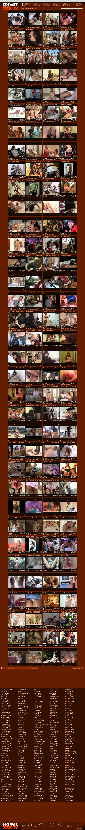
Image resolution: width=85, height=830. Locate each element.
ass (10, 46)
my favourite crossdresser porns (67, 142)
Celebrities (52, 710)
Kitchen (36, 748)
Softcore (20, 783)
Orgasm (67, 762)
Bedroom (67, 698)
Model (3, 759)
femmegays (64, 553)
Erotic (19, 727)
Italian (51, 745)
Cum (19, 719)
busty (29, 83)
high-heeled (14, 440)
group (51, 234)
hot (15, 140)
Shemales (5, 779)
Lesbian (4, 752)
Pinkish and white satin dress (14, 555)
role (35, 140)
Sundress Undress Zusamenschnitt (15, 48)
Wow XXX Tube (57, 5)
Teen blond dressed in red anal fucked (68, 386)
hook (39, 234)
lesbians (46, 665)
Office (19, 762)
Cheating (4, 712)
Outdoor (20, 764)
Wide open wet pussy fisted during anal (34, 199)
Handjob (36, 739)
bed (28, 590)
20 (36, 668)
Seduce (4, 778)
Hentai (4, 741)
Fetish (3, 731)
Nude (35, 760)
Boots (19, 703)
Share (35, 778)
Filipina (20, 731)
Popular (31, 8)
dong (35, 515)
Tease (51, 790)
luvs (67, 253)
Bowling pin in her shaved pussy (15, 405)
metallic (68, 309)
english (32, 309)
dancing (18, 121)
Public (51, 772)
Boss (50, 703)
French (20, 734)
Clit (34, 714)
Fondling (51, 733)
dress (13, 46)
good (32, 178)
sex (33, 46)
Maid (3, 753)
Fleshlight (36, 733)
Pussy (3, 774)
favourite (69, 159)
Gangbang (5, 736)
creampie (29, 665)
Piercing (67, 767)
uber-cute (74, 365)
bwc (45, 515)
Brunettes (20, 707)
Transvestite (21, 795)
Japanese (20, 746)
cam (30, 553)
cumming (69, 290)
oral (54, 290)
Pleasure (20, 769)
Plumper (36, 769)
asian (14, 83)
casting (16, 290)
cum (11, 102)
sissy (36, 27)
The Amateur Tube (47, 5)
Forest (4, 734)
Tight (66, 791)
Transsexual (5, 795)
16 (28, 668)
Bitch (66, 700)
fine (30, 83)
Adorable (36, 691)
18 (32, 668)
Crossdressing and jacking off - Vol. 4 (16, 367)
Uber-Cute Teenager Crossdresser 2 (68, 349)
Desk (50, 720)
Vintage (67, 797)
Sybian (4, 790)
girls (20, 83)
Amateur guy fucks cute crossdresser (51, 67)
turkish (19, 609)
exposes (35, 534)
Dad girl (4, 720)
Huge (19, 743)
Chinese (51, 712)
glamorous (36, 234)
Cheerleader (21, 712)
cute (54, 83)
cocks (16, 215)
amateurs (64, 628)
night (55, 159)
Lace (66, 748)
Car (66, 708)
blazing (11, 365)
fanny (21, 365)
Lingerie (36, 752)
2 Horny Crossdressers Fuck (31, 142)
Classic (4, 714)
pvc (70, 478)
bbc (63, 253)
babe (11, 253)
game (51, 478)
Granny (51, 738)
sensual (73, 515)
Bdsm (35, 698)
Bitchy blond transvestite (31, 461)
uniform (40, 365)
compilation (30, 27)
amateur (11, 83)
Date (35, 8)
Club (50, 714)
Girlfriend (4, 738)
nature (36, 459)
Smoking (67, 781)
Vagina (51, 797)
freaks (34, 459)
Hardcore (52, 739)
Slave (19, 781)
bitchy (29, 478)
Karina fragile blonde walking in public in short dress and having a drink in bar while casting (16, 275)
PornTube (58, 64)
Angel (35, 693)
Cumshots (36, 719)
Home (19, 741)
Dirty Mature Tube (78, 3)
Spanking (4, 784)
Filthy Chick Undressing (30, 180)
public (31, 290)
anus (48, 628)
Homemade (37, 741)
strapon (73, 46)
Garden (20, 736)
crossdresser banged (47, 292)
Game (67, 734)
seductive (69, 46)
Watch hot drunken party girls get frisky (69, 217)
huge (17, 140)
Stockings (20, 786)
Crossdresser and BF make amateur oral (51, 274)
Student (4, 788)
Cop (19, 715)
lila (48, 665)
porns (72, 159)
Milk (3, 757)
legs (70, 102)
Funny (51, 734)
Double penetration (39, 724)
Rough (4, 776)
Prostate (20, 772)
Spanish (51, 783)
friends (51, 253)
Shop (19, 779)
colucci (53, 590)
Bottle (66, 703)
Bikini (19, 700)
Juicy (66, 746)
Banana (36, 696)
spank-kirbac (15, 609)
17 (30, 668)
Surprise (20, 788)
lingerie (71, 328)
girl (62, 46)
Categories (27, 8)
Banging (51, 696)
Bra (19, 705)
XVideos (40, 26)
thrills (69, 178)
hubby (15, 309)
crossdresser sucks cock (66, 255)
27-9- (63, 459)
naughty (65, 121)
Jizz (50, 746)
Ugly (66, 795)
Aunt (3, 696)
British (3, 707)
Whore (19, 800)
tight (15, 403)
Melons (20, 755)
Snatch (4, 783)
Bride (66, 705)
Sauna (51, 776)
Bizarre (4, 701)
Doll (66, 722)
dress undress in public (30, 274)
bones (46, 553)
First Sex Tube (77, 5)
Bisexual (51, 700)
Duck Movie (66, 4)
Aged (50, 691)
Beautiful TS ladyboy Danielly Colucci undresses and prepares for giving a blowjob (50, 575)
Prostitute (36, 772)
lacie (36, 628)
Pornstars (68, 769)
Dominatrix (21, 724)
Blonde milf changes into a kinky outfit (51, 255)
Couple (4, 717)
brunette (29, 234)
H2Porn (58, 45)
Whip (66, 798)
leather (68, 440)
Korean (51, 748)
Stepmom (4, 786)
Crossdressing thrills (65, 161)
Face (66, 727)
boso (28, 553)
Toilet (35, 793)
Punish (67, 772)
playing (33, 140)
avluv (11, 590)
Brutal (35, 707)
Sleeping (36, 781)
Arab (66, 693)
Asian (35, 695)
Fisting (67, 731)
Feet (50, 729)
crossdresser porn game (48, 461)
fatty (15, 46)
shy (16, 159)
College (67, 714)
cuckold (46, 159)
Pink (3, 769)
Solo (35, 783)
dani (16, 590)
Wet (50, 798)
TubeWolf (58, 26)
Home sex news (37, 5)
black (46, 178)
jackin (29, 384)
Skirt (3, 781)
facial (51, 365)
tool (17, 534)
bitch (67, 384)
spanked (52, 384)
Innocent (4, 745)
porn (53, 478)
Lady (19, 750)
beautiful (11, 159)
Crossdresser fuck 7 (65, 48)
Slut (50, 781)
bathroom (48, 27)
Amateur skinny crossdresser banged (33, 405)
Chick (35, 712)
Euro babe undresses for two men (33, 630)
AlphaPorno (23, 26)
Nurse (67, 760)
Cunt (50, 719)
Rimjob (67, 774)
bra (65, 590)
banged (46, 309)
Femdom (67, 729)
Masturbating (68, 753)
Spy (50, 784)
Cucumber (5, 719)
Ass (50, 695)
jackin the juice (29, 367)
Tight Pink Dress (11, 386)
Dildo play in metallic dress (66, 292)
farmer (11, 534)
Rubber (20, 776)
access (63, 590)
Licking (20, 752)
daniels (18, 590)
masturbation (67, 478)
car (29, 590)
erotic (13, 665)
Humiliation (37, 743)
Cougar (67, 715)
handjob (15, 27)
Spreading (36, 784)
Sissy (50, 779)
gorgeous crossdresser (48, 85)
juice (31, 384)
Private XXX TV (25, 823)
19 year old (21, 689)
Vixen (3, 798)
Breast (51, 705)
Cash (3, 710)
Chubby (67, 712)
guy (63, 121)
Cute (66, 719)
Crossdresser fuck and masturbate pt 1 (68, 67)
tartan (38, 365)
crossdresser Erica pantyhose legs (68, 85)
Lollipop (51, 752)
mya (53, 665)
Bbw (19, 698)
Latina (51, 750)
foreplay (33, 83)
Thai (3, 791)
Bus (19, 708)
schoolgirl (34, 365)
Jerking (36, 746)
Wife (35, 800)
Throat (51, 791)
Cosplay (51, 715)
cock (12, 27)
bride (13, 215)
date (49, 159)
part (72, 628)
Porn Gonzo (46, 3)
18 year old (5, 689)
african (11, 459)
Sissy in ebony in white (48, 161)
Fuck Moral (56, 3)
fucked (52, 27)
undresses (19, 309)
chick (11, 553)
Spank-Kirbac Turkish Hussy (14, 592)
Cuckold (67, 717)
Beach (51, 698)
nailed (17, 46)
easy (70, 590)
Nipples (20, 760)
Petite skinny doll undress (13, 611)
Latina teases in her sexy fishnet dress (68, 517)
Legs (66, 750)
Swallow (36, 788)
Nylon (3, 762)
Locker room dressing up (48, 311)
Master (51, 753)
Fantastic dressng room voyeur (67, 592)
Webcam (36, 798)
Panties (36, 764)
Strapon (51, 786)
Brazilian (36, 705)
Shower (36, 779)
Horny (51, 741)
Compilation (5, 715)
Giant (66, 736)
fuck (68, 83)
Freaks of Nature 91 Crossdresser (32, 442)
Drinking (4, 726)
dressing (29, 309)
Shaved (51, 778)
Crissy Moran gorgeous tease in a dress (51, 517)
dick (11, 140)
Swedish (51, 788)
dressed (65, 27)
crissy (46, 534)
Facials (4, 729)
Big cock (4, 700)
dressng (63, 609)
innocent (32, 628)
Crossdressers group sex (48, 217)
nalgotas (66, 459)
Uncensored (5, 797)
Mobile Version (79, 828)
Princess (67, 771)
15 (26, 668)
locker (49, 328)
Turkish (36, 795)
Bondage (67, 701)
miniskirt (38, 609)
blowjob (32, 121)
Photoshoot (52, 767)
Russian (36, 776)
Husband (51, 743)
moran (55, 534)
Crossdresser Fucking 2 (30, 85)
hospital (16, 234)
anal (28, 215)
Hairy (19, 739)
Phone (35, 767)
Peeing (36, 765)
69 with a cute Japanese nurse (49, 199)
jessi (21, 121)
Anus (50, 693)
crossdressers (50, 121)
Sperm (19, 784)
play (71, 309)
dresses (29, 178)
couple (29, 403)
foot (48, 609)
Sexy (19, 778)
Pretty (51, 771)
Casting (20, 710)
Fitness (4, 733)
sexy (52, 403)
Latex (35, 750)
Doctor (35, 722)
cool (53, 628)
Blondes (36, 701)
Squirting (67, 784)
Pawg (19, 765)
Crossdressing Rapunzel (48, 124)
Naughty (4, 760)
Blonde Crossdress (64, 555)
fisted (30, 215)
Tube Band (36, 4)
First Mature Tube (78, 4)
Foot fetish (68, 733)
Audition (67, 695)
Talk (19, 790)
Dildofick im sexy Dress (48, 555)
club (63, 27)
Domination (5, 724)
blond (65, 403)
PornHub (40, 120)
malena (70, 515)
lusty (54, 27)
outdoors (21, 440)
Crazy (35, 717)
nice (51, 102)
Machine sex (68, 752)
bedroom (29, 121)
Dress (51, 724)
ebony (48, 178)
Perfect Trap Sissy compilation (32, 10)
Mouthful (67, 759)
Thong (19, 791)
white (53, 178)
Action (19, 691)
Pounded (4, 771)
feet (48, 553)
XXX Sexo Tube (26, 4)
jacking (17, 384)
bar (10, 290)
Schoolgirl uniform (70, 776)
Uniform (36, 797)
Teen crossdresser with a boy (14, 161)
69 (2, 691)
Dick (66, 720)
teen (18, 159)
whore (22, 609)
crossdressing (47, 140)
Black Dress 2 (11, 499)
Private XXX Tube (47, 4)
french (19, 478)
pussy (35, 215)
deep (53, 515)
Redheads (20, 774)
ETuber (65, 3)
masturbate (71, 83)
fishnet (66, 534)
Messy (35, 755)
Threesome (37, 791)
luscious (71, 440)
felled (52, 459)
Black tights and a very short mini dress (69, 199)
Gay (35, 736)
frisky (67, 234)
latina (69, 534)
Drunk (19, 726)
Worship (51, 800)
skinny (15, 628)
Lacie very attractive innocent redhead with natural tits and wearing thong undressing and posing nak (33, 612)
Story (35, 786)
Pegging (51, 765)
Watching (20, 798)
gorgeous (65, 46)
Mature (4, 755)
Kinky (3, 748)
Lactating (4, 750)
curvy (14, 553)
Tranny (67, 793)
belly (48, 459)
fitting (36, 553)
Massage (36, 753)
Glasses (20, 738)
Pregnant (36, 771)
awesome (50, 628)
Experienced (37, 727)
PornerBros (23, 196)
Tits (3, 793)
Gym (3, 739)
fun (16, 328)
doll (10, 628)
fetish (48, 440)
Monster (51, 759)
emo (14, 159)
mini (68, 215)
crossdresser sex (29, 29)
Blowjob (51, 701)
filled (17, 478)
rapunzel (52, 140)
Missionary (37, 757)
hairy (71, 665)
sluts (71, 27)
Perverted (4, 767)
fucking (34, 102)
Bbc (3, 698)
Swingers (67, 788)
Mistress (51, 757)
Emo (3, 727)
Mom (19, 759)
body (13, 253)
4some (67, 689)
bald (45, 27)
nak (37, 628)
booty (69, 384)
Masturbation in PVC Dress (66, 461)
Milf (66, 755)
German (51, 736)
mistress (51, 159)
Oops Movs (36, 3)
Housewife (5, 743)
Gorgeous (36, 738)
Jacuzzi (4, 746)
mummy (18, 440)
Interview (36, 745)
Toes (19, 793)
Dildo (3, 722)
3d (34, 689)
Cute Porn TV (25, 5)
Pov (19, 771)
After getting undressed (48, 29)
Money (35, 759)
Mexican (51, 755)
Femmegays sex (64, 536)
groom (68, 328)
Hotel (66, 741)
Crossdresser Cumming (65, 274)
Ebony (51, 726)
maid (39, 440)
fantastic (67, 609)
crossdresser (30, 46)
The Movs (56, 4)
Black (19, 701)
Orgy (3, 764)
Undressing (21, 797)
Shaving (67, 778)
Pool (50, 769)
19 (34, 668)
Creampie (52, 717)
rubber (52, 440)
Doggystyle (52, 722)
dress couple (28, 386)
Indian (67, 743)
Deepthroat (37, 720)
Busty (35, 708)
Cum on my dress (12, 85)
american (18, 459)
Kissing (20, 748)
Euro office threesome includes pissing (51, 480)
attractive (29, 628)
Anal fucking (21, 693)
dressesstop (45, 180)
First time (52, 731)
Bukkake (51, 707)
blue (28, 609)
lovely (18, 27)
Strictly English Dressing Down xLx (33, 292)
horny (36, 159)
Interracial (20, 745)
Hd (66, 739)
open (33, 215)
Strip (66, 786)
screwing (34, 253)
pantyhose (73, 102)
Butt (50, 708)
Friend (35, 734)
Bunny (4, 708)
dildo (63, 309)
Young (67, 800)
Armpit (4, 695)
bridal (13, 590)
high (11, 440)
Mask (19, 753)
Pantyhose (52, 764)
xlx (37, 309)
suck (57, 365)
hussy (11, 609)
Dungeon (36, 726)
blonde (15, 121)
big (10, 27)
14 (24, 668)
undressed (47, 46)
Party (3, 765)
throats (55, 515)
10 (15, 668)
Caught (36, 710)
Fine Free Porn (67, 5)
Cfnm (66, 710)
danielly (56, 590)
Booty (35, 703)
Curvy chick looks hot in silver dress (16, 536)
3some (51, 689)
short (70, 215)
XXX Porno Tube (26, 3)
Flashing (20, 733)
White (3, 800)
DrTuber (75, 196)
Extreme (51, 727)
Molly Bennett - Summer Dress (49, 330)
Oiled (35, 762)
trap (38, 27)
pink (13, 403)
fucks (56, 83)
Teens (67, 790)
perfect (33, 27)
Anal (3, 693)
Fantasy (20, 729)
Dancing (20, 720)
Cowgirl (20, 717)
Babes (19, 696)
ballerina (11, 121)
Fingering (36, 731)
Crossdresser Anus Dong (31, 499)
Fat (34, 729)
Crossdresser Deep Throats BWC (49, 499)
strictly (35, 309)
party (68, 27)
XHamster (40, 45)
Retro (35, 774)
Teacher (36, 790)
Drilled (67, 724)
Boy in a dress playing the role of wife (34, 124)
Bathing (67, 696)
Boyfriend (4, 705)
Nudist (51, 760)
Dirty (19, 722)
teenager (70, 365)
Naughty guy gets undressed (66, 104)
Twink (51, 795)
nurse (52, 215)
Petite (19, 767)
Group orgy (68, 738)
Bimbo (35, 700)
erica (68, 102)
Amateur (67, 691)
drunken (63, 234)
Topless (51, 793)
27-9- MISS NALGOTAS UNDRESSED (68, 442)
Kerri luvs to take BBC (65, 236)
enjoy (34, 440)
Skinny (67, 779)
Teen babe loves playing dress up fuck (34, 480)
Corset (35, 715)
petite (13, 628)
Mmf (66, 757)
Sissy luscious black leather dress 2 (68, 424)
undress (34, 290)
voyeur (72, 609)
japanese (48, 215)
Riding (51, 774)
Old (50, 762)
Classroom (21, 714)
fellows (38, 121)
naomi (17, 253)
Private (4, 772)
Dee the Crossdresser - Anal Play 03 (33, 555)
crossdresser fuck (29, 311)
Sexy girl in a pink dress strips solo (50, 386)
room (52, 328)
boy (28, 140)
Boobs (4, 703)
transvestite (35, 478)
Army (19, 695)
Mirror (19, 757)
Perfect (67, 765)
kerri (65, 253)
